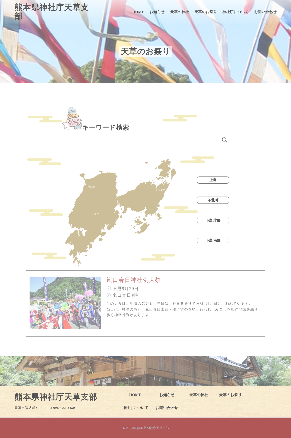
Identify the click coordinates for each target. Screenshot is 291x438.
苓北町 (213, 200)
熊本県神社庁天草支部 (51, 12)
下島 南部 (213, 240)
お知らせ (157, 12)
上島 (213, 180)
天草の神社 (179, 12)
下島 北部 (213, 220)
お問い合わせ (265, 12)
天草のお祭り (205, 12)
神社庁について (235, 12)
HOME (138, 12)
